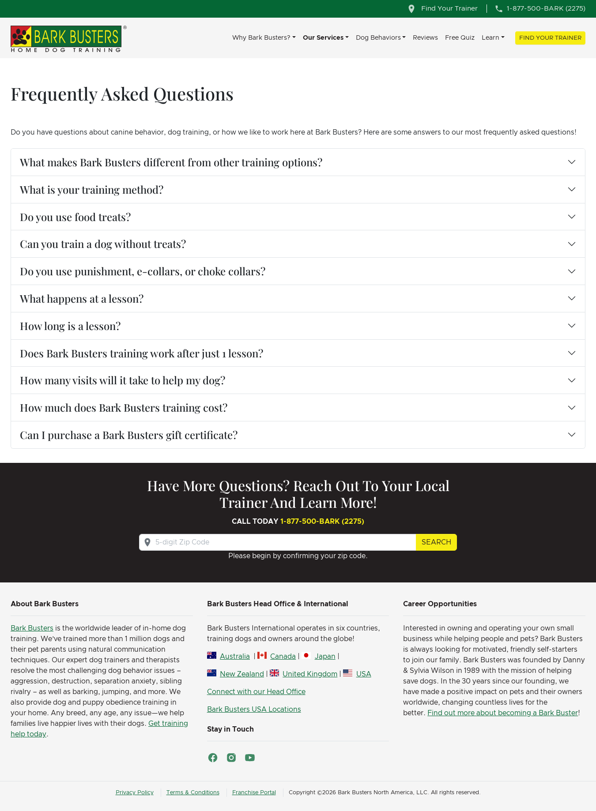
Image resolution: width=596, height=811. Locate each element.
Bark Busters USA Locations (254, 709)
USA (363, 674)
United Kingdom (310, 674)
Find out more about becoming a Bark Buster (502, 713)
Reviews (425, 37)
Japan (325, 656)
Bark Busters (32, 628)
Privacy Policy (135, 793)
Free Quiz (460, 37)
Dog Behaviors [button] (378, 37)
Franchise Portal (254, 793)
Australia (235, 656)
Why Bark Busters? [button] (261, 37)
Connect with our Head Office (256, 691)
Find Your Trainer (550, 38)
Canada (283, 656)
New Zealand (242, 674)
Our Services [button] (323, 37)
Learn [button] (490, 37)
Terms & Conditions (192, 793)
